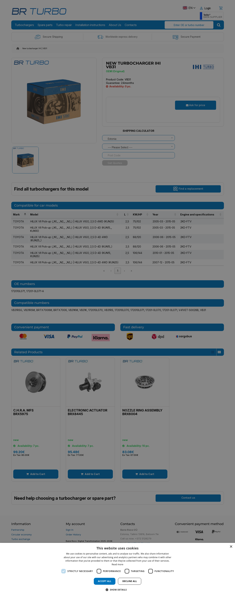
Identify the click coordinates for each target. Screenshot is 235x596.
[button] (117, 589)
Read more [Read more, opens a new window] (117, 564)
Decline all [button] (129, 581)
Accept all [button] (104, 581)
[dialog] (117, 569)
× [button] (231, 546)
